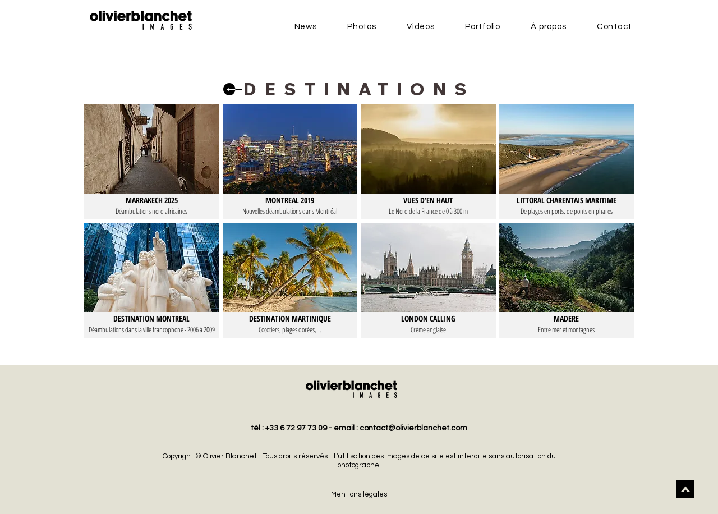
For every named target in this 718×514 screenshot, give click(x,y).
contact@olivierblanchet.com (413, 428)
